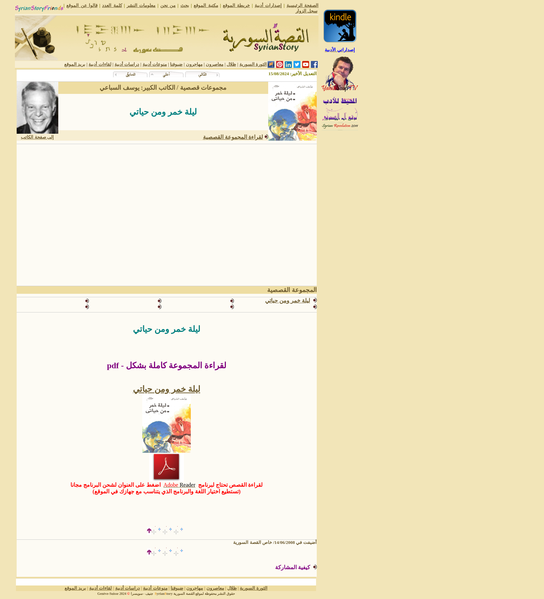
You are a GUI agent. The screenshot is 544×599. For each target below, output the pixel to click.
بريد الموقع (74, 64)
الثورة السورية (253, 64)
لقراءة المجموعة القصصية (233, 137)
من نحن (168, 5)
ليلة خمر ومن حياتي (287, 300)
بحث (184, 5)
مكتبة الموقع (206, 5)
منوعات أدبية (155, 64)
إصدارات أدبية (268, 5)
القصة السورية (184, 594)
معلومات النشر (141, 5)
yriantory (163, 594)
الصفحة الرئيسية (302, 5)
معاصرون (214, 64)
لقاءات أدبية (99, 64)
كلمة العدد (112, 5)
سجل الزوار (306, 11)
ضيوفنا (176, 64)
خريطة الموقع (236, 5)
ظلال (231, 64)
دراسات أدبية (126, 64)
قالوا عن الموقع (81, 5)
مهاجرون (194, 64)
